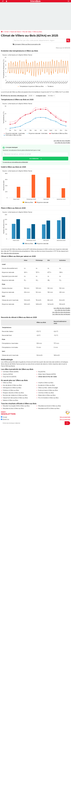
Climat (6, 32)
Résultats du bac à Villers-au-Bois (13, 408)
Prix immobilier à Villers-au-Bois (48, 398)
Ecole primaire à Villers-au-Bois (48, 390)
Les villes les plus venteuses (61, 314)
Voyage (4, 417)
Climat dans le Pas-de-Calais (47, 376)
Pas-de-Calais (27, 32)
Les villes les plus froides (62, 143)
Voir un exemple (65, 417)
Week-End (5, 419)
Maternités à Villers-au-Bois (46, 395)
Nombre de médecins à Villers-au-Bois (15, 395)
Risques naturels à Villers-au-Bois (13, 393)
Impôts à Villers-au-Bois (45, 383)
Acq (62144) (41, 372)
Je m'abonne (33, 158)
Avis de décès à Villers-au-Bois (12, 385)
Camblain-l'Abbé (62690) (10, 372)
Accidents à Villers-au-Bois (46, 385)
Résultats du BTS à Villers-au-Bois (48, 408)
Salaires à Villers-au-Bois (10, 400)
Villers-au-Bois (37, 32)
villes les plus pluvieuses (11, 253)
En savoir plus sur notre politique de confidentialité (15, 162)
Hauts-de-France (15, 32)
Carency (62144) (8, 374)
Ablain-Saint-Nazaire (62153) (47, 374)
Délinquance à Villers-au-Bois (12, 388)
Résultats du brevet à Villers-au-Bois (49, 406)
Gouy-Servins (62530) (9, 376)
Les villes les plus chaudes (62, 140)
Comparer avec (41, 96)
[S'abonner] (35, 423)
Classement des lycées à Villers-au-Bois (15, 398)
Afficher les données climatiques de (14, 96)
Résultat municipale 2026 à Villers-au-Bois (16, 406)
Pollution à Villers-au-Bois (11, 390)
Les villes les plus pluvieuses (61, 312)
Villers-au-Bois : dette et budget (48, 388)
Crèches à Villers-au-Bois (46, 393)
